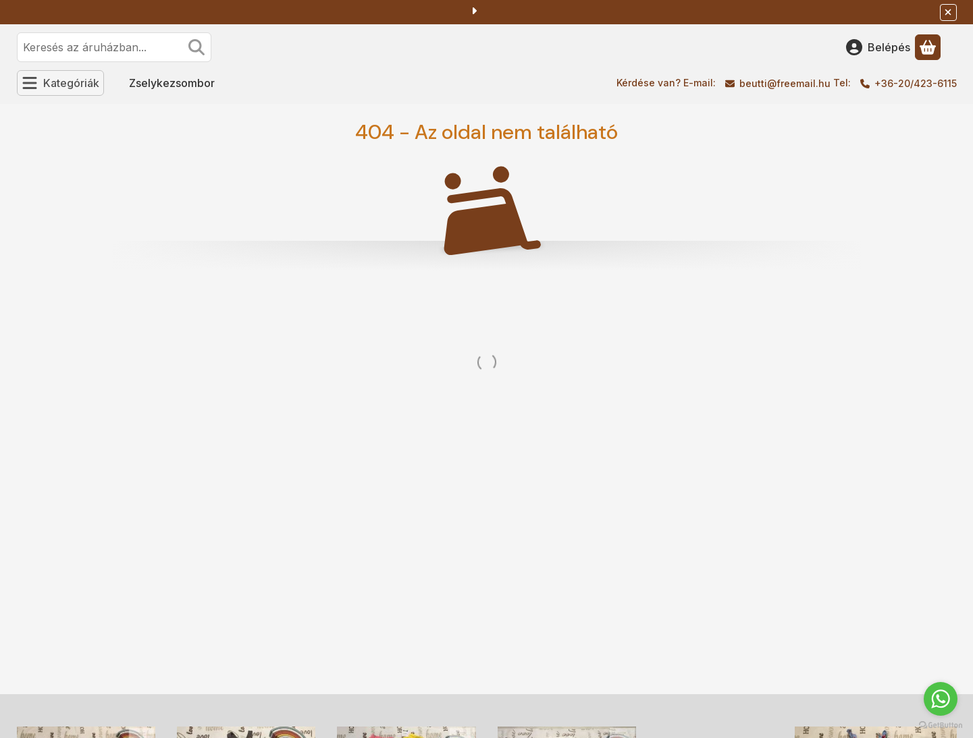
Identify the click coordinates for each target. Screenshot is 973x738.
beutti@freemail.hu (785, 83)
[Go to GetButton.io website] (940, 724)
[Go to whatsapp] (940, 699)
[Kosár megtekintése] (928, 47)
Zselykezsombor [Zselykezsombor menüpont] (172, 83)
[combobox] (114, 47)
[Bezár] (948, 12)
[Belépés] (878, 47)
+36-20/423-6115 (915, 83)
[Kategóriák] (60, 83)
